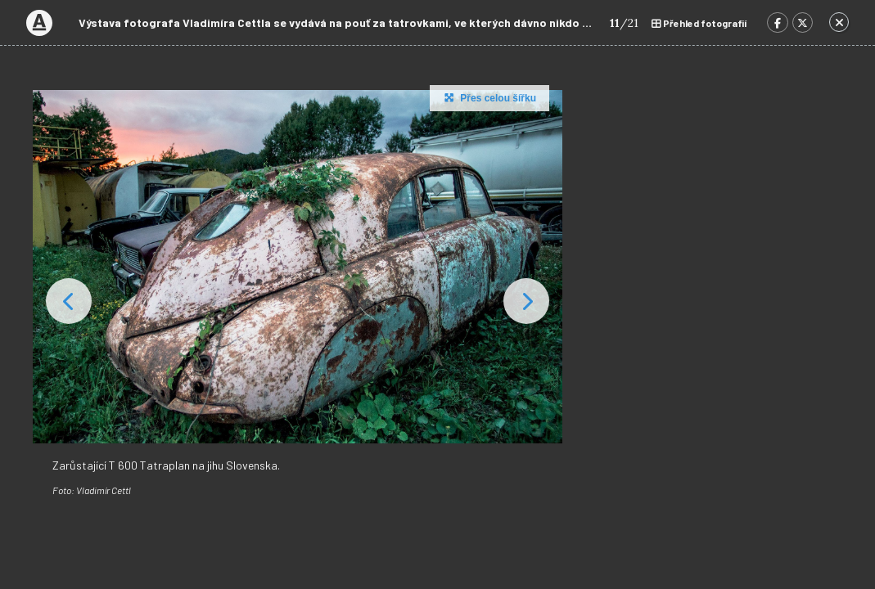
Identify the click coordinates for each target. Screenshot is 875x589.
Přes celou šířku (488, 97)
